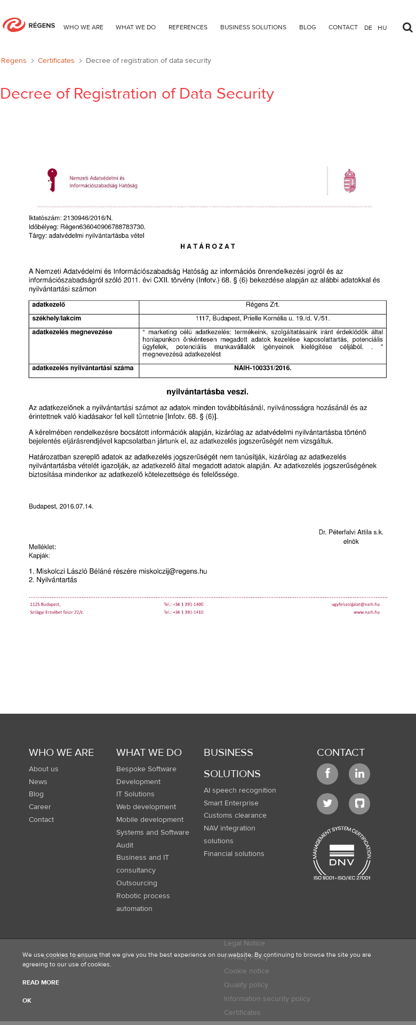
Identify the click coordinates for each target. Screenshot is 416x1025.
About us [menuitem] (44, 769)
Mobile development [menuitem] (149, 820)
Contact (341, 752)
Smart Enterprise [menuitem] (231, 803)
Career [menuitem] (40, 807)
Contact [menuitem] (41, 820)
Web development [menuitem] (146, 807)
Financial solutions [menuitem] (234, 854)
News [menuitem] (38, 782)
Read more (40, 982)
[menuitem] (83, 29)
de (368, 27)
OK (26, 1000)
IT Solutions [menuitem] (135, 794)
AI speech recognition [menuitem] (240, 790)
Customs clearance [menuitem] (235, 815)
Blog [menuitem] (36, 794)
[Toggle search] (407, 24)
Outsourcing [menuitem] (136, 883)
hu (382, 27)
